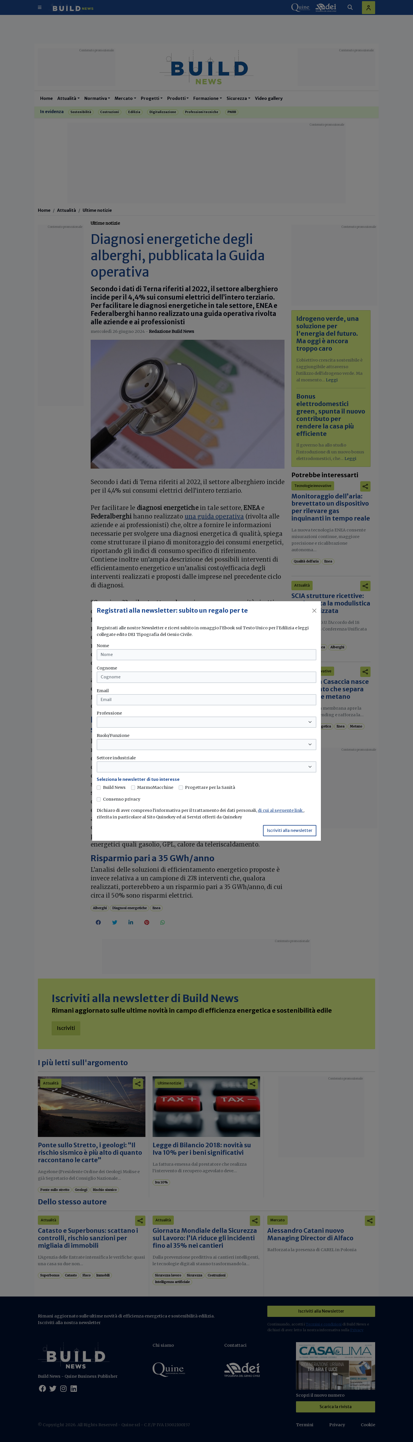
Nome (103, 645)
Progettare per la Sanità (210, 787)
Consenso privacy (121, 799)
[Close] (314, 610)
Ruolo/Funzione (113, 735)
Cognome (107, 668)
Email (103, 690)
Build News (114, 787)
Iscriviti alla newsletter (289, 830)
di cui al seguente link (280, 810)
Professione (109, 713)
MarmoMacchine (155, 787)
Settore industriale (116, 757)
